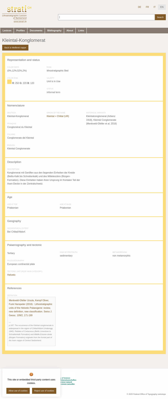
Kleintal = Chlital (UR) (58, 116)
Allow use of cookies (18, 391)
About (69, 30)
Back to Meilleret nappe (15, 47)
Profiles (20, 30)
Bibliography (54, 30)
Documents (36, 30)
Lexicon (7, 30)
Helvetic (11, 275)
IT (155, 7)
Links (81, 30)
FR (147, 7)
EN (162, 7)
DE (139, 7)
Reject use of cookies (44, 391)
